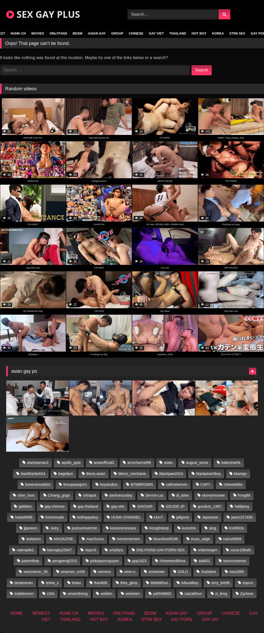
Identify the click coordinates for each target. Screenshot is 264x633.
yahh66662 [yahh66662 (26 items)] (162, 593)
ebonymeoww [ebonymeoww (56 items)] (213, 495)
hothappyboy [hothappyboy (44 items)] (87, 517)
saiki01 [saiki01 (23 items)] (204, 561)
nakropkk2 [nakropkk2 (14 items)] (25, 550)
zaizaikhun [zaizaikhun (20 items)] (193, 593)
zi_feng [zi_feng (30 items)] (221, 593)
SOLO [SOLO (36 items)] (183, 572)
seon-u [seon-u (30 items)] (129, 572)
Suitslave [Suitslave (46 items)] (208, 572)
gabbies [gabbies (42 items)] (25, 506)
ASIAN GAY (97, 33)
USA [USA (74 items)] (50, 593)
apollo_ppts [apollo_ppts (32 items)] (71, 462)
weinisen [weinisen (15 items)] (133, 593)
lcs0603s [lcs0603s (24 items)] (236, 528)
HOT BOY (199, 33)
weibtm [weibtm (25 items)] (106, 593)
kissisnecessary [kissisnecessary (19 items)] (123, 528)
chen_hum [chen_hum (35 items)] (26, 495)
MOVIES (37, 33)
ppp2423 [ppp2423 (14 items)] (139, 561)
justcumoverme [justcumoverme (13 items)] (84, 528)
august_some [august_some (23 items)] (197, 462)
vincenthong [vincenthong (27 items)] (78, 593)
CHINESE (136, 33)
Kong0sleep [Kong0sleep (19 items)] (159, 528)
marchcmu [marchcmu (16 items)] (95, 539)
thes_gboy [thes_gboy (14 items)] (128, 583)
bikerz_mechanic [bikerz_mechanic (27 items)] (132, 474)
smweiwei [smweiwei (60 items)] (156, 572)
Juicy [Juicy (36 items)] (54, 528)
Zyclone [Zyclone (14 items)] (246, 593)
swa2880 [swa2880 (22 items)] (236, 572)
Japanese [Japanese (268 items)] (210, 517)
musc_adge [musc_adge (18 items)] (200, 539)
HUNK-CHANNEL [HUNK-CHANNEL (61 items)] (126, 517)
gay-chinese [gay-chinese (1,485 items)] (55, 506)
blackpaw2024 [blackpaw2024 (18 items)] (171, 474)
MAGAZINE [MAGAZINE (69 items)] (63, 539)
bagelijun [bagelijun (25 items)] (65, 474)
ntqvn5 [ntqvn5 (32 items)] (90, 550)
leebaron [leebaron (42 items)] (33, 539)
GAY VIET (156, 33)
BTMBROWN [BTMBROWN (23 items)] (142, 484)
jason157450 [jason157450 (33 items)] (241, 517)
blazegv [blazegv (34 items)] (240, 474)
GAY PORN (181, 619)
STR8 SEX (237, 33)
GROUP (117, 33)
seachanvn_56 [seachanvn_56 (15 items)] (35, 572)
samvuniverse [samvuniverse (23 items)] (234, 561)
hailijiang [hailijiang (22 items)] (242, 506)
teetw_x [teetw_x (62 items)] (52, 583)
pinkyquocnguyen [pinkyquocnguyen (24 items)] (104, 561)
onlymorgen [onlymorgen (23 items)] (207, 550)
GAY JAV (210, 619)
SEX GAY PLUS (43, 14)
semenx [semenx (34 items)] (104, 572)
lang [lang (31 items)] (212, 528)
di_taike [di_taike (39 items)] (182, 495)
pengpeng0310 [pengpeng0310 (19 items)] (64, 561)
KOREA (218, 33)
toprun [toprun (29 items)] (248, 583)
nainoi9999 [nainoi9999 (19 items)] (232, 539)
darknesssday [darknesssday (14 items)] (120, 495)
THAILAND (177, 33)
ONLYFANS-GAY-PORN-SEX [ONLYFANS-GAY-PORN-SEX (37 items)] (160, 550)
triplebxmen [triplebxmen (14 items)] (24, 593)
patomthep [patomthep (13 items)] (30, 561)
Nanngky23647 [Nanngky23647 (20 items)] (59, 550)
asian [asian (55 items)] (168, 462)
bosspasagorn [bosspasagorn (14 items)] (75, 484)
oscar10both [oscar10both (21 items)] (240, 550)
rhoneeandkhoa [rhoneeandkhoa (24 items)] (172, 561)
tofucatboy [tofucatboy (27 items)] (189, 583)
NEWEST (41, 613)
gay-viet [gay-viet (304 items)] (117, 506)
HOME (17, 613)
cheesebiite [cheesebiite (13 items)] (233, 484)
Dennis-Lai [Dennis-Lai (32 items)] (154, 495)
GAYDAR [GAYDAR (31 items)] (145, 506)
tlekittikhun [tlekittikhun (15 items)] (159, 583)
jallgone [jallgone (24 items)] (182, 517)
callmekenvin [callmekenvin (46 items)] (176, 484)
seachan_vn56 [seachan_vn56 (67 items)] (73, 572)
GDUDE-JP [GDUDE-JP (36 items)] (175, 506)
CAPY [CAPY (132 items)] (206, 484)
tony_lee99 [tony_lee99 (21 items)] (220, 583)
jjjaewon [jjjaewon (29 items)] (30, 528)
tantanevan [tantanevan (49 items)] (23, 583)
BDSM (77, 33)
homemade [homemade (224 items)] (54, 517)
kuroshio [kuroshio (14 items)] (189, 528)
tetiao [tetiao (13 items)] (76, 583)
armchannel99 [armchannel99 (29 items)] (139, 462)
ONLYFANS (58, 33)
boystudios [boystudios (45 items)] (109, 484)
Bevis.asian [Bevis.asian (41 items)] (95, 474)
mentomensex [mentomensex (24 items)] (128, 539)
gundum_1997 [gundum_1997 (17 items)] (209, 506)
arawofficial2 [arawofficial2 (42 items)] (104, 462)
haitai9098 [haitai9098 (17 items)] (23, 517)
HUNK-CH (18, 33)
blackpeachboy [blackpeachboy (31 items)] (208, 474)
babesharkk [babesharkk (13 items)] (231, 462)
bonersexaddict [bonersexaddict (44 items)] (38, 484)
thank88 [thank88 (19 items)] (100, 583)
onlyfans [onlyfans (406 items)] (116, 550)
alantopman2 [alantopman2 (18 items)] (37, 462)
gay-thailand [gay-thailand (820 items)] (88, 506)
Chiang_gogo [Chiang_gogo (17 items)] (59, 495)
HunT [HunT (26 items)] (158, 517)
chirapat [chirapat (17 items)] (89, 495)
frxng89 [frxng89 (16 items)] (244, 495)
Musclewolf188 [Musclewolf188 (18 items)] (165, 539)
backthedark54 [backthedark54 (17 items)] (33, 474)
